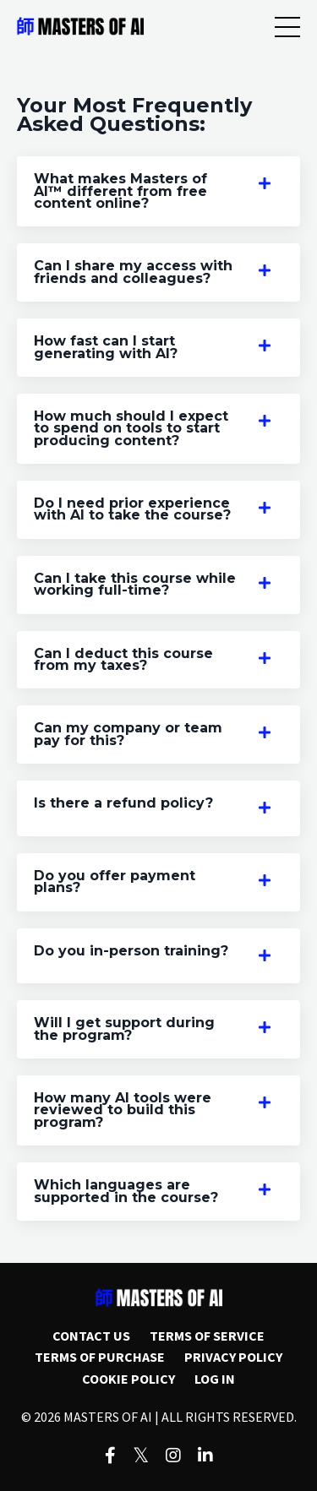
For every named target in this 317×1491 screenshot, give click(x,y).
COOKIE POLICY (128, 1378)
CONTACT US (91, 1335)
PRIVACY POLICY (233, 1356)
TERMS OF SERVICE (207, 1335)
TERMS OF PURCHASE (100, 1356)
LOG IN (214, 1378)
